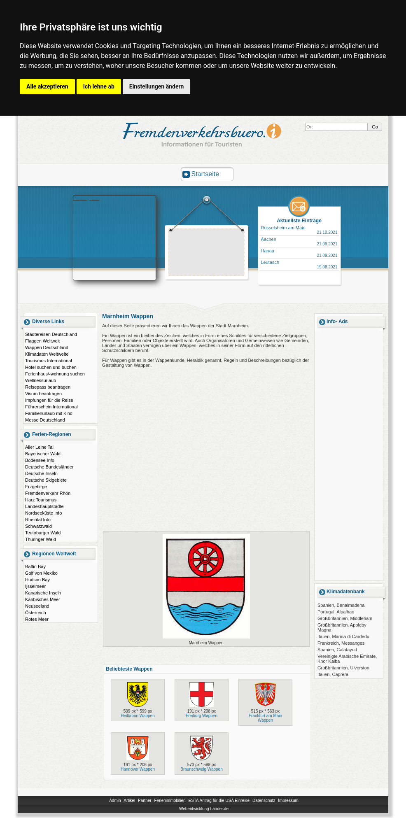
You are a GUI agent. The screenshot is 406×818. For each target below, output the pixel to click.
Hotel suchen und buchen (51, 367)
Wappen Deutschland (46, 347)
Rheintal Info (38, 519)
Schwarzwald (38, 526)
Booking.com (86, 198)
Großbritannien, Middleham (344, 618)
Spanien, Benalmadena (340, 605)
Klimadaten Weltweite (47, 354)
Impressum (288, 800)
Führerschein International (51, 406)
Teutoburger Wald (43, 532)
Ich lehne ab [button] (98, 86)
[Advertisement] (206, 253)
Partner (145, 800)
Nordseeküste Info (43, 512)
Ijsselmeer (35, 586)
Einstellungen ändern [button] (156, 86)
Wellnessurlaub (40, 380)
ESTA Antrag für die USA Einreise (219, 800)
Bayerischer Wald (43, 453)
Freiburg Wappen (201, 715)
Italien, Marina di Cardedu (343, 636)
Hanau (267, 250)
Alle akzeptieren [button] (47, 86)
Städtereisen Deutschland (51, 334)
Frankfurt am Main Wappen (265, 717)
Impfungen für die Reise (49, 400)
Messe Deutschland (45, 419)
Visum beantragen (43, 393)
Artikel (129, 800)
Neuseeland (37, 606)
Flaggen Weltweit (42, 340)
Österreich (35, 612)
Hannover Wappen (138, 769)
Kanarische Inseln (43, 592)
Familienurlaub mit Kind (48, 413)
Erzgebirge (36, 486)
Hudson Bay (37, 579)
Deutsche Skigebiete (46, 480)
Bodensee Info (39, 460)
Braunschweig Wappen (201, 769)
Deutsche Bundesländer (49, 466)
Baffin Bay (35, 566)
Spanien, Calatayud (337, 649)
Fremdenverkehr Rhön (47, 493)
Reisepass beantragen (47, 387)
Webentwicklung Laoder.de (204, 808)
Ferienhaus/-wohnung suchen (55, 373)
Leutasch (270, 262)
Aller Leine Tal (39, 447)
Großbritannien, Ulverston (343, 667)
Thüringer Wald (40, 539)
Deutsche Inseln (41, 473)
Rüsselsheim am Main (283, 227)
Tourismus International (48, 360)
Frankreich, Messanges (340, 643)
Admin (115, 800)
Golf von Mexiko (41, 573)
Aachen (268, 239)
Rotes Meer (37, 619)
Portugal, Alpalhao (335, 611)
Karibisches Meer (42, 599)
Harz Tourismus (40, 499)
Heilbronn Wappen (137, 715)
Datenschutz (263, 800)
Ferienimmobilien (169, 800)
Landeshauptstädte (44, 506)
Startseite (205, 173)
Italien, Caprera (332, 674)
